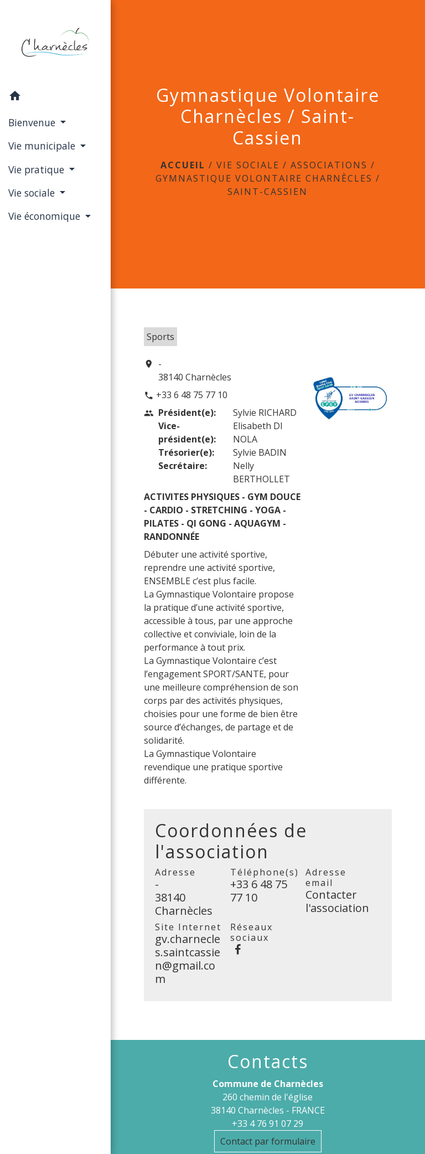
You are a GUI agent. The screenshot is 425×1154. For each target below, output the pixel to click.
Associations (329, 165)
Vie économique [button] (45, 216)
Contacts (267, 1061)
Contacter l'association (337, 901)
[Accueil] (55, 42)
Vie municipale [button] (43, 145)
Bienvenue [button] (33, 122)
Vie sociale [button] (33, 192)
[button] (55, 97)
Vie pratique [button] (37, 169)
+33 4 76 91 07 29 (267, 1123)
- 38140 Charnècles (194, 370)
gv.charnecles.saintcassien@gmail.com (187, 958)
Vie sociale (247, 165)
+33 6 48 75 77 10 (191, 395)
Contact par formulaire (267, 1141)
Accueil (182, 165)
